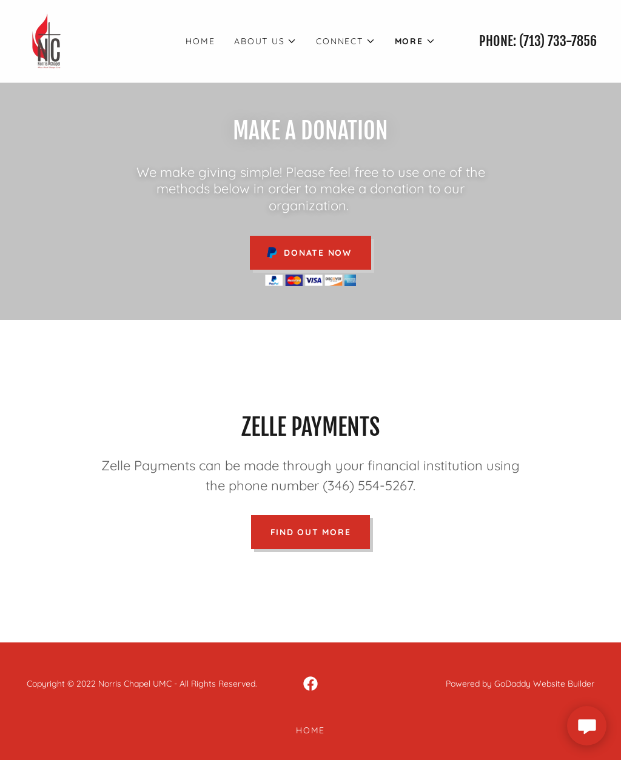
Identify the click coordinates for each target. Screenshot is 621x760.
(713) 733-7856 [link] (558, 41)
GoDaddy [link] (512, 683)
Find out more (310, 532)
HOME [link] (200, 41)
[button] (265, 41)
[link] (48, 40)
